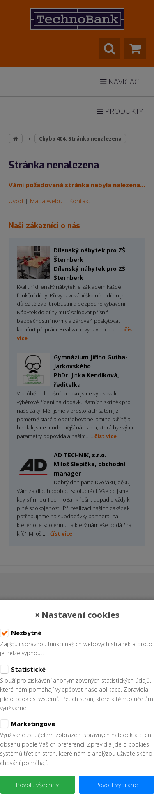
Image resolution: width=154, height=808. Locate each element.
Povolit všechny (37, 785)
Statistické (23, 669)
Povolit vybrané (116, 785)
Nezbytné (20, 633)
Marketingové (27, 724)
